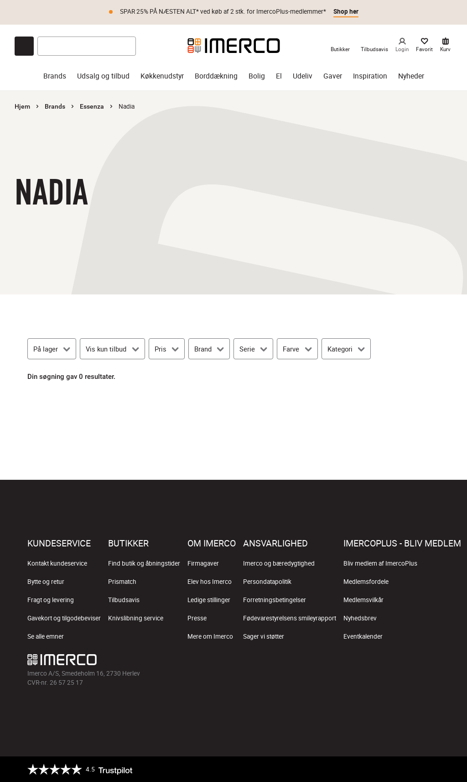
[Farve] (297, 348)
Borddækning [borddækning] (216, 76)
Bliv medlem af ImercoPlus (380, 563)
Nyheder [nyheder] (411, 76)
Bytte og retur (45, 581)
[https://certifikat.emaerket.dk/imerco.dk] (432, 769)
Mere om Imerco (210, 636)
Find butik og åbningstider (144, 563)
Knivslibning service (135, 618)
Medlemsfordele (366, 581)
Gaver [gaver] (332, 76)
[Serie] (253, 348)
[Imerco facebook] (344, 662)
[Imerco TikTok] (388, 662)
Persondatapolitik (267, 581)
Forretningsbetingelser (274, 600)
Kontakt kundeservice (57, 563)
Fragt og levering (50, 600)
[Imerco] (233, 45)
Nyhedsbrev (360, 618)
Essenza (92, 106)
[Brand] (209, 348)
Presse (197, 618)
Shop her (345, 11)
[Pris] (167, 348)
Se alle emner (45, 636)
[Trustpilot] (79, 769)
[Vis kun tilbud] (112, 348)
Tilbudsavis (124, 600)
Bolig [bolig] (257, 76)
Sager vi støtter (263, 636)
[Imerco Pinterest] (410, 662)
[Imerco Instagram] (366, 662)
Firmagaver (203, 563)
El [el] (279, 76)
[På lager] (51, 348)
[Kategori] (346, 348)
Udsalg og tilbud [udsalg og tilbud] (103, 76)
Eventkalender (363, 636)
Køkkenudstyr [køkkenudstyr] (162, 76)
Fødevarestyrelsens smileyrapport (289, 618)
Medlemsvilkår (363, 600)
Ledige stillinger (208, 600)
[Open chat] (24, 46)
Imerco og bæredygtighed (279, 563)
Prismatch (122, 581)
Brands (55, 106)
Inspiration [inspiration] (370, 76)
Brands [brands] (54, 76)
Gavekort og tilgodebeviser (64, 618)
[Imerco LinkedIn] (432, 662)
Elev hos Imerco (209, 581)
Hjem (22, 106)
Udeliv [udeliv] (302, 76)
